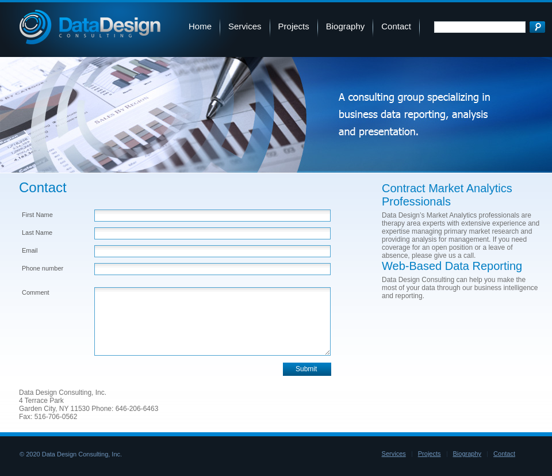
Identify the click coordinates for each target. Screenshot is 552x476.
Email (30, 250)
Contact (396, 26)
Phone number (42, 268)
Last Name (37, 232)
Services (245, 26)
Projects (293, 26)
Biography (345, 26)
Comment (35, 292)
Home (200, 26)
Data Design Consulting (90, 27)
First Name (37, 214)
